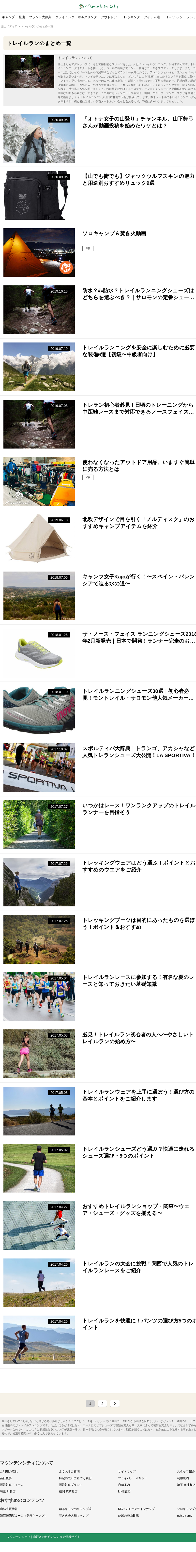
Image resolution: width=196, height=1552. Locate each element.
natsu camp (184, 1516)
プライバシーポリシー (133, 1478)
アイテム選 (152, 17)
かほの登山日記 (128, 1516)
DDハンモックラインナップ (136, 1509)
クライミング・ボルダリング (76, 17)
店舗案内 (124, 1485)
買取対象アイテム (12, 1485)
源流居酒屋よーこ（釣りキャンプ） (23, 1516)
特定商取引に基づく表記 (75, 1478)
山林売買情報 (9, 1509)
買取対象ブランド (71, 1485)
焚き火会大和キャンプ (74, 1516)
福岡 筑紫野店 (68, 1491)
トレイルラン (173, 17)
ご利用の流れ (9, 1472)
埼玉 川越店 (7, 1491)
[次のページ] (115, 1403)
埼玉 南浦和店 (186, 1485)
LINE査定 (124, 1491)
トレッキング (130, 17)
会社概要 (6, 1478)
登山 (22, 17)
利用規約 (183, 1478)
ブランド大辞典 (40, 17)
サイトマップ (127, 1472)
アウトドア (109, 17)
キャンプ (8, 17)
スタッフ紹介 (186, 1472)
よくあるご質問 (69, 1472)
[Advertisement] (102, 1381)
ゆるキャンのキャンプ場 (75, 1509)
